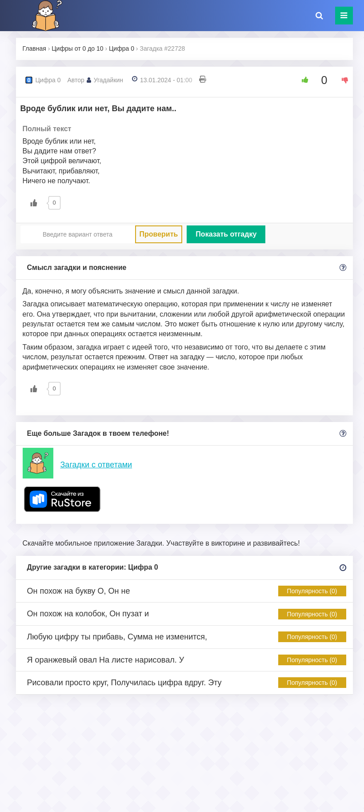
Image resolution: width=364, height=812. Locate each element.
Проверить (159, 234)
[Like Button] (302, 80)
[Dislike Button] (342, 80)
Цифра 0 (48, 80)
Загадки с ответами (96, 464)
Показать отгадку (226, 234)
